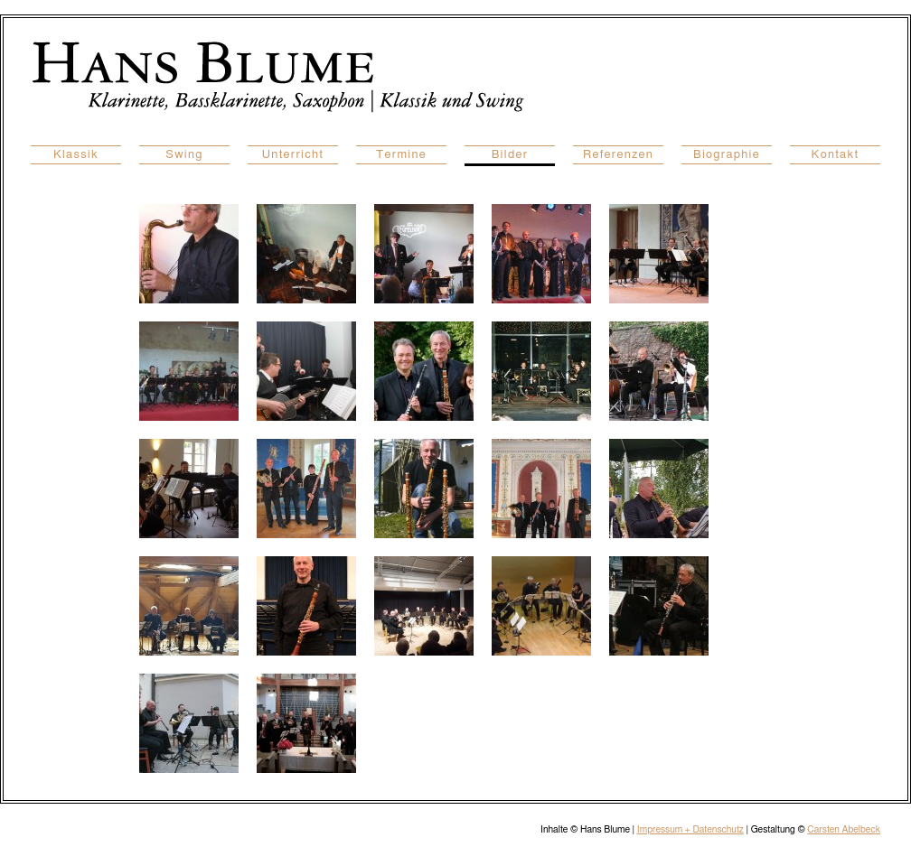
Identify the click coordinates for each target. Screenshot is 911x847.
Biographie (726, 155)
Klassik (76, 155)
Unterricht (293, 155)
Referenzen (618, 155)
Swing (184, 155)
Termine (401, 155)
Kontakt (835, 155)
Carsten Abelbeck (843, 829)
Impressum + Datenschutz (690, 829)
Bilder (510, 155)
